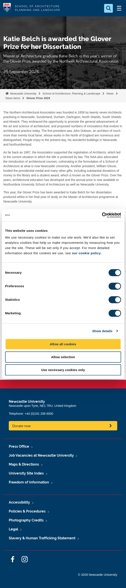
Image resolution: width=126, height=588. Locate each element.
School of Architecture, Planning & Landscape (71, 93)
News (110, 93)
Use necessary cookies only (63, 370)
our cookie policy (86, 253)
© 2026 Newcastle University (97, 574)
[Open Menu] (119, 8)
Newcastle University (22, 93)
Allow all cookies (63, 344)
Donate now (21, 425)
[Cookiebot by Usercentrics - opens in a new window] (102, 215)
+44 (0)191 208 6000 (39, 413)
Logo (7, 8)
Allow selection (63, 357)
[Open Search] (108, 8)
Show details (102, 331)
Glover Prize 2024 (38, 98)
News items (12, 98)
